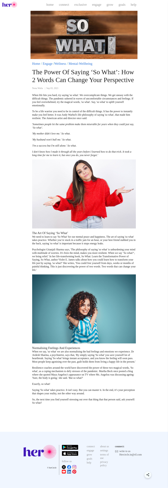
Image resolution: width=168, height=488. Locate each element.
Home (36, 63)
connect (64, 4)
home (50, 4)
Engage (47, 63)
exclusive (80, 4)
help (133, 4)
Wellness (60, 63)
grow (110, 4)
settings (104, 450)
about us (104, 446)
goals (122, 4)
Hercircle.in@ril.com (130, 454)
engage (96, 4)
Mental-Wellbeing (80, 63)
